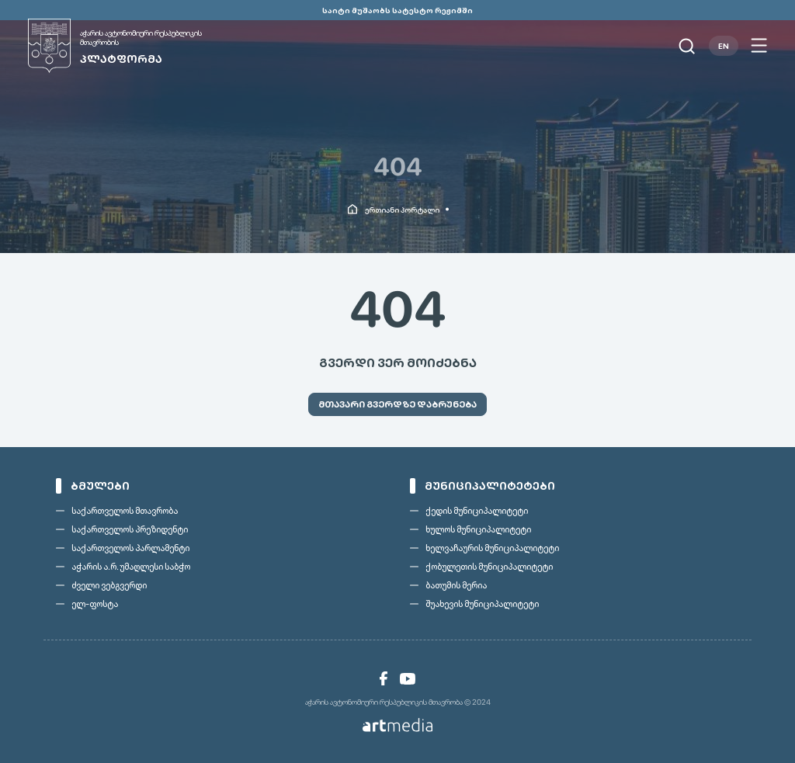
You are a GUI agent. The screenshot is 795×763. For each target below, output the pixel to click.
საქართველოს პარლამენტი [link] (130, 548)
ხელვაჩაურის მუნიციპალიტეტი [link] (492, 548)
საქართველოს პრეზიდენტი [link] (129, 529)
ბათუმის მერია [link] (456, 585)
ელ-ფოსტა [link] (94, 604)
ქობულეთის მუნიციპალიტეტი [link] (489, 566)
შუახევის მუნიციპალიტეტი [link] (482, 604)
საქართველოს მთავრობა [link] (124, 510)
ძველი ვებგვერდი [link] (109, 585)
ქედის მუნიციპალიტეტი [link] (476, 510)
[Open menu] (759, 46)
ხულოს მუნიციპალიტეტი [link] (478, 529)
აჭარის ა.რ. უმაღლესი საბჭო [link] (130, 566)
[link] (133, 46)
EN (723, 45)
